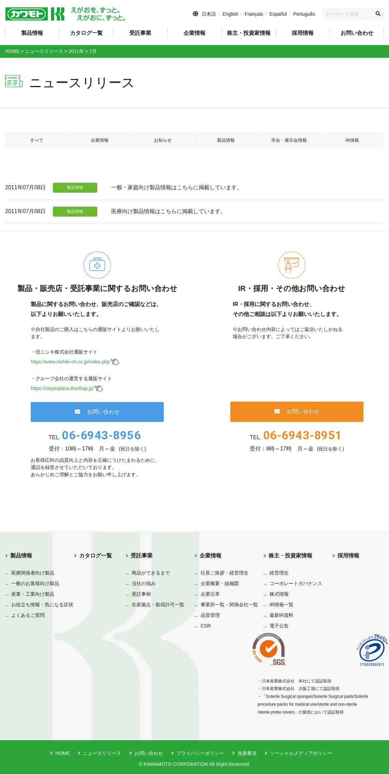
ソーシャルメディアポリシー (301, 753)
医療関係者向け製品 (32, 573)
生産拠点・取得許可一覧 (158, 604)
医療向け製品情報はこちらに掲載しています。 (168, 211)
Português (304, 14)
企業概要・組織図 (220, 583)
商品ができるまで (151, 573)
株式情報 (279, 594)
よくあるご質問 (28, 615)
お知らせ (162, 140)
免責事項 (247, 753)
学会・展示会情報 (289, 140)
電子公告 (279, 625)
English (230, 14)
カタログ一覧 (86, 33)
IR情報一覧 (281, 604)
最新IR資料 (281, 615)
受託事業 (142, 555)
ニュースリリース (102, 753)
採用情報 (303, 33)
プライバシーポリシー (200, 753)
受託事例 (141, 594)
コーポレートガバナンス (296, 583)
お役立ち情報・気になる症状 (42, 604)
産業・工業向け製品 (32, 594)
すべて (36, 140)
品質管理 (210, 615)
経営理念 (279, 573)
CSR (206, 625)
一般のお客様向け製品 (35, 583)
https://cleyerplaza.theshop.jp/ (62, 388)
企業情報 (99, 140)
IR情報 (352, 140)
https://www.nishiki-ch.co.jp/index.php (70, 361)
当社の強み (144, 583)
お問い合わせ (357, 33)
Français (254, 14)
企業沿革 (210, 594)
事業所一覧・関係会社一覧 (229, 604)
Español (278, 14)
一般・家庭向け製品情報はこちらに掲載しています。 (176, 187)
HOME (62, 753)
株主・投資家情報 (290, 555)
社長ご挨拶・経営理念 (224, 573)
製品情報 (225, 140)
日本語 (209, 14)
